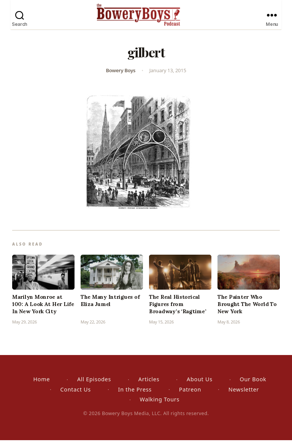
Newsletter (244, 396)
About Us (200, 386)
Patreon (190, 396)
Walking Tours (160, 406)
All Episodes (94, 386)
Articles (148, 386)
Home (41, 386)
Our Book (253, 386)
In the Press (135, 396)
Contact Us (75, 396)
